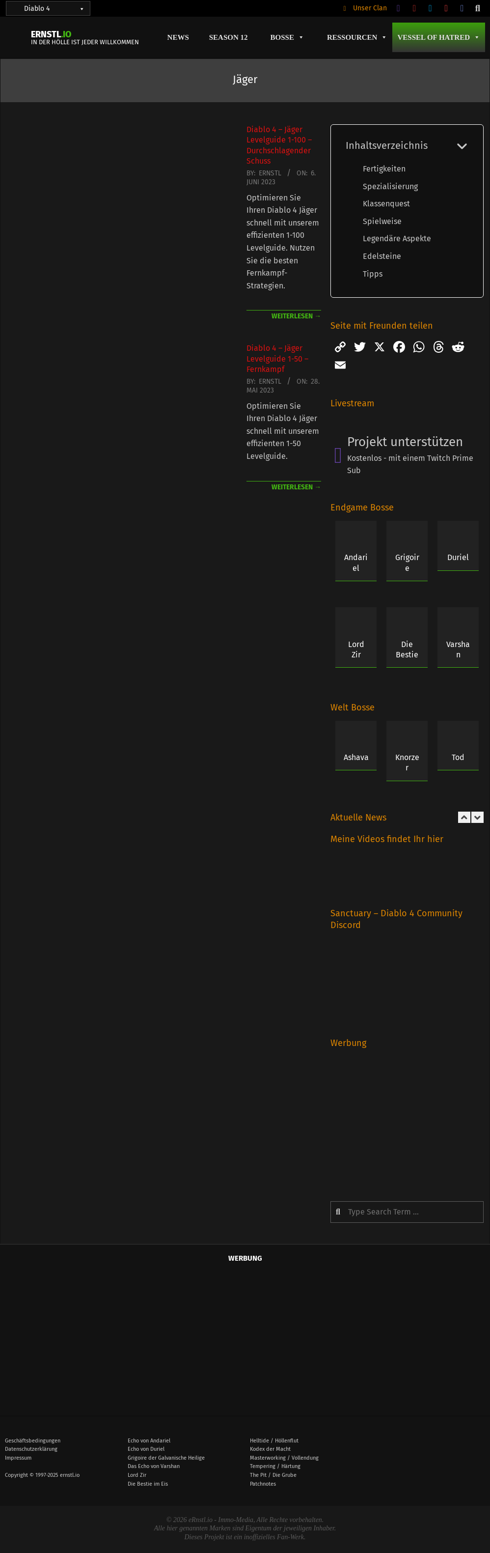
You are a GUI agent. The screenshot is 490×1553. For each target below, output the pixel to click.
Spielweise (382, 221)
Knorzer (407, 762)
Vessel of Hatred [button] (438, 37)
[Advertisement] (407, 1117)
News (178, 37)
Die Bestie (407, 649)
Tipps (372, 274)
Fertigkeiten (384, 168)
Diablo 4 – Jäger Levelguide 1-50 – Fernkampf (277, 358)
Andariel (356, 562)
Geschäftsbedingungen (32, 1441)
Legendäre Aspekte (397, 238)
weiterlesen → (296, 316)
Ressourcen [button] (357, 37)
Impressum (18, 1458)
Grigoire (407, 562)
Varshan (458, 649)
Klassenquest (386, 203)
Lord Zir (356, 649)
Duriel (458, 557)
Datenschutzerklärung (31, 1449)
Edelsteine (382, 256)
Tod (458, 757)
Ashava (356, 757)
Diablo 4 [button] (54, 8)
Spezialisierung (390, 186)
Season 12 (228, 37)
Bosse (287, 37)
